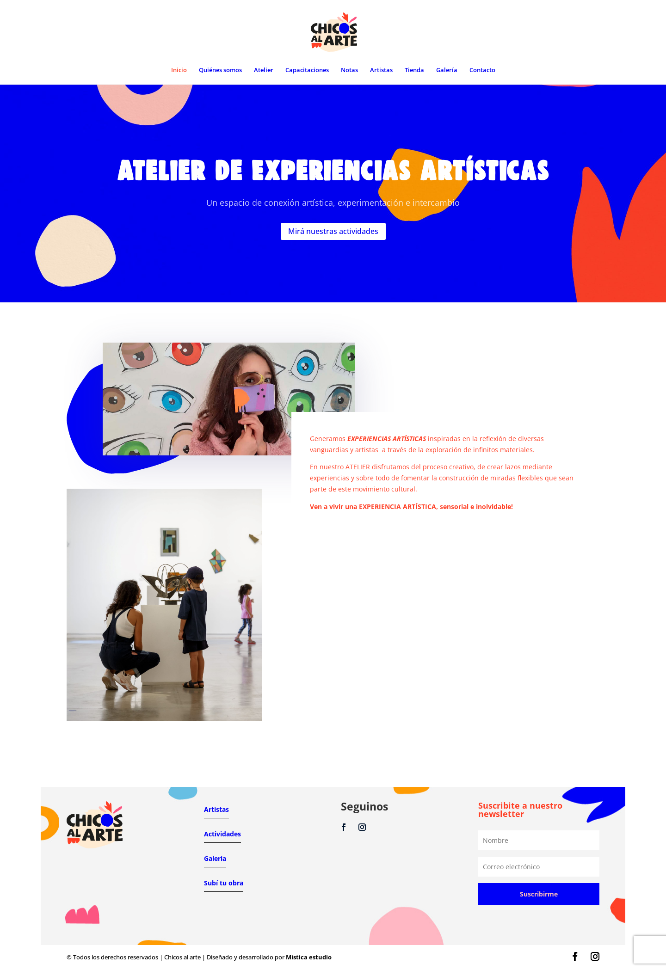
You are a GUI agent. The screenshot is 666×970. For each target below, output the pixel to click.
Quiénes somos (220, 70)
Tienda (414, 70)
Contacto (482, 70)
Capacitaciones (307, 70)
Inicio (179, 70)
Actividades (222, 833)
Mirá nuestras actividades (333, 228)
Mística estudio (309, 957)
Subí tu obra (223, 882)
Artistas (381, 70)
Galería (446, 70)
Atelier (263, 70)
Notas (349, 70)
